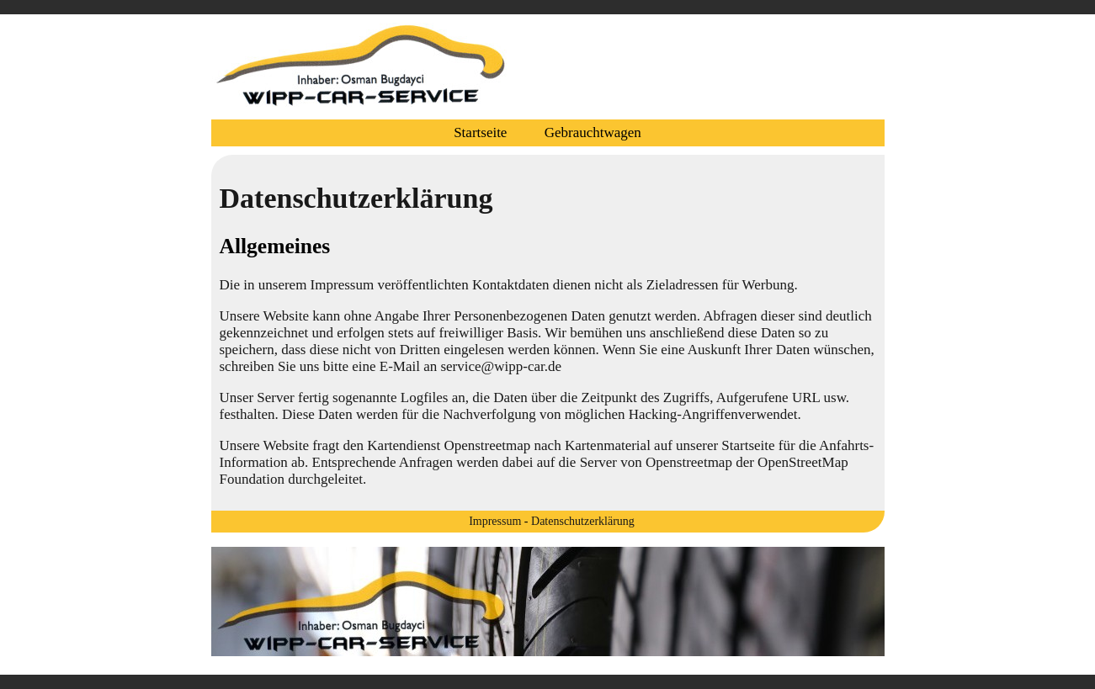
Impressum (495, 521)
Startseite (480, 132)
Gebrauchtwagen (593, 132)
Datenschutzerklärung (583, 521)
